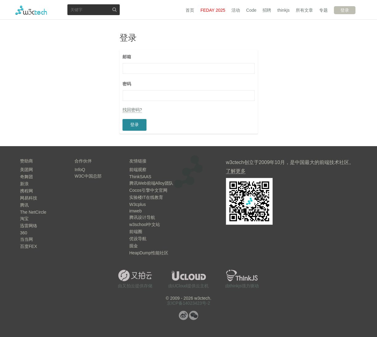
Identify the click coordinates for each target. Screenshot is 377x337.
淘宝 (24, 218)
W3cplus (137, 204)
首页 (190, 10)
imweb (135, 210)
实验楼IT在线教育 (146, 197)
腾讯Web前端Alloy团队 (151, 183)
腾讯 (24, 205)
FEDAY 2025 (212, 10)
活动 (235, 10)
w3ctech (31, 10)
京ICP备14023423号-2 (188, 303)
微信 (193, 315)
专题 (323, 10)
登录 (344, 10)
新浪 (24, 183)
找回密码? (132, 109)
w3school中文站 (144, 224)
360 (23, 232)
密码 (126, 83)
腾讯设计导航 (142, 217)
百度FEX (28, 246)
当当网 (26, 239)
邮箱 (126, 56)
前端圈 (135, 231)
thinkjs (283, 10)
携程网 (26, 190)
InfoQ (79, 169)
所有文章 (304, 10)
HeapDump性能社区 (148, 252)
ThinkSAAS (140, 176)
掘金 (133, 245)
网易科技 (28, 197)
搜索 (114, 9)
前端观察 (137, 169)
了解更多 (236, 171)
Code (251, 10)
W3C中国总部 (87, 176)
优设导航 (137, 238)
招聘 (267, 10)
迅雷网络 (28, 225)
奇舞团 (26, 176)
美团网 (26, 169)
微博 (183, 315)
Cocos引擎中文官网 (148, 190)
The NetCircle (33, 212)
